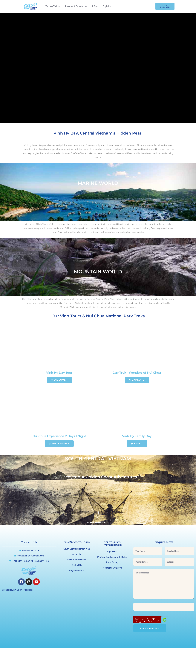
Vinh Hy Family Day (136, 436)
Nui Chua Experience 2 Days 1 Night (59, 436)
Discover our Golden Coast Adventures (98, 476)
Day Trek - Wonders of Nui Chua (137, 372)
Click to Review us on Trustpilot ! (17, 590)
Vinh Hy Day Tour (59, 372)
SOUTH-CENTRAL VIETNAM (98, 459)
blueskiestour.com (98, 522)
